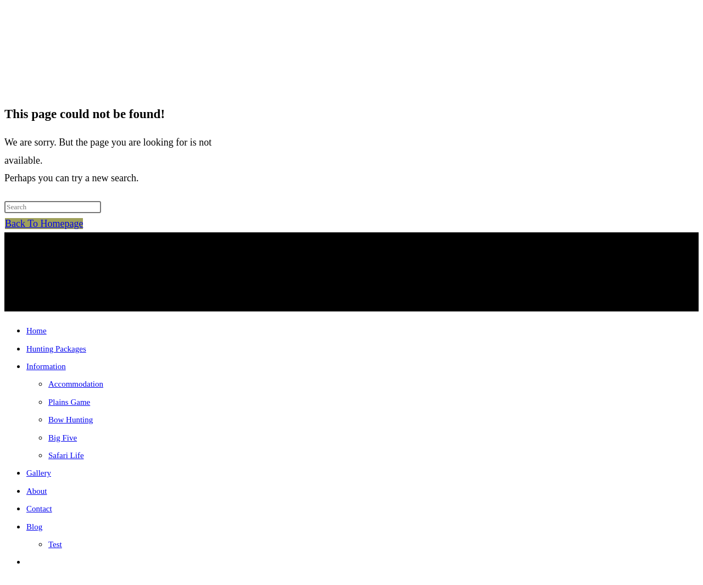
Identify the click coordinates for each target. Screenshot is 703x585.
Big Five (62, 437)
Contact (39, 508)
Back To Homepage (44, 223)
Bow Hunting (70, 419)
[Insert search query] (52, 207)
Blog (34, 526)
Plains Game (69, 402)
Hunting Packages (56, 348)
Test (55, 544)
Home (36, 330)
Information (46, 366)
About (36, 491)
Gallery (38, 473)
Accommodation (75, 384)
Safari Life (66, 455)
